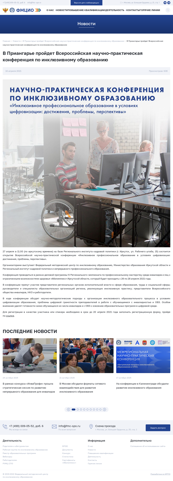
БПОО (65, 446)
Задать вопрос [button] (158, 427)
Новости (62, 10)
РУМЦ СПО (8, 463)
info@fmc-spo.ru (34, 3)
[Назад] (68, 409)
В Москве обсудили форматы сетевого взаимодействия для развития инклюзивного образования (82, 387)
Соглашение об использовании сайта (147, 446)
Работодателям (10, 460)
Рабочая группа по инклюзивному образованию (25, 449)
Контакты (133, 10)
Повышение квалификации (86, 10)
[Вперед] (104, 409)
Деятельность (114, 10)
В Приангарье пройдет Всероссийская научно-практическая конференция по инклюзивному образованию (73, 41)
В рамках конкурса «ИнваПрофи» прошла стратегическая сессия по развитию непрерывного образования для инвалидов (29, 387)
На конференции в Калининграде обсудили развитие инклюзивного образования (142, 385)
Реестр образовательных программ (19, 453)
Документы (67, 449)
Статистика (67, 456)
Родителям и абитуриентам (16, 446)
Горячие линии (150, 10)
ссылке (10, 315)
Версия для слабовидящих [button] (86, 2)
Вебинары (7, 456)
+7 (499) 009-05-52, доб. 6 (14, 3)
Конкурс (66, 453)
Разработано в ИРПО (160, 474)
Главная (6, 41)
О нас (49, 10)
